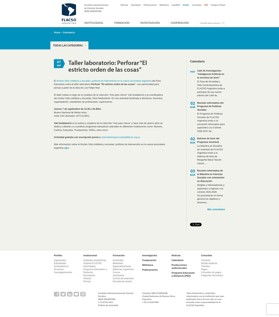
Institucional (93, 23)
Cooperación (180, 23)
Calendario (136, 5)
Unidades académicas (94, 260)
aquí (66, 147)
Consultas (196, 5)
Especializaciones (122, 266)
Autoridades (89, 266)
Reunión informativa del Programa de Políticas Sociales (210, 106)
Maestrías (118, 263)
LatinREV (176, 5)
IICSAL (186, 5)
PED (206, 5)
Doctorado (118, 260)
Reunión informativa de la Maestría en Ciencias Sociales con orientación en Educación (210, 175)
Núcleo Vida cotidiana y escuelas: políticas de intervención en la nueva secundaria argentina (104, 80)
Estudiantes (60, 263)
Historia (87, 278)
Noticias (124, 5)
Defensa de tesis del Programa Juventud (208, 140)
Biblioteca (164, 5)
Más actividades (216, 209)
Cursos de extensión (123, 278)
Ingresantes (60, 260)
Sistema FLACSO (92, 263)
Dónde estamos (209, 263)
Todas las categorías (68, 45)
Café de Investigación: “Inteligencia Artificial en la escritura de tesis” (210, 74)
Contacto (205, 260)
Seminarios (118, 275)
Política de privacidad (108, 305)
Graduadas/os (61, 266)
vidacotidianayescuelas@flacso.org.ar (120, 137)
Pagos (204, 269)
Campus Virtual (218, 5)
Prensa (87, 281)
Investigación (150, 23)
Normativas (89, 275)
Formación (122, 23)
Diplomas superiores (123, 269)
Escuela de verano (122, 281)
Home (57, 32)
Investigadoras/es (63, 272)
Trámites (205, 266)
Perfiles (58, 255)
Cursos (116, 272)
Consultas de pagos (211, 272)
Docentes (59, 269)
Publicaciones (150, 5)
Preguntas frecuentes (212, 275)
